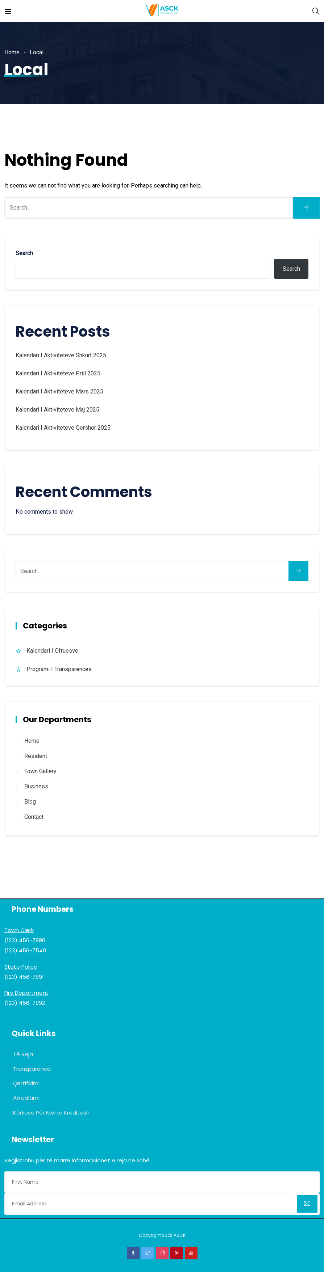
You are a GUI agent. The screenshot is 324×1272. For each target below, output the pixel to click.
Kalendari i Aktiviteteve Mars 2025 (59, 391)
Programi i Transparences (59, 669)
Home (12, 52)
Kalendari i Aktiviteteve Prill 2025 (58, 373)
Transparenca (32, 1069)
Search (24, 253)
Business (36, 786)
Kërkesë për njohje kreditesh (51, 1112)
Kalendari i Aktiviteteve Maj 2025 (57, 409)
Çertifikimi (26, 1083)
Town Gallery (40, 771)
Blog (30, 801)
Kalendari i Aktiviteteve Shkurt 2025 (61, 355)
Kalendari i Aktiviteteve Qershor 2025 (63, 427)
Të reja (23, 1054)
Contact (33, 816)
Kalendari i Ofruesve (52, 650)
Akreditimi (26, 1098)
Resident (35, 756)
